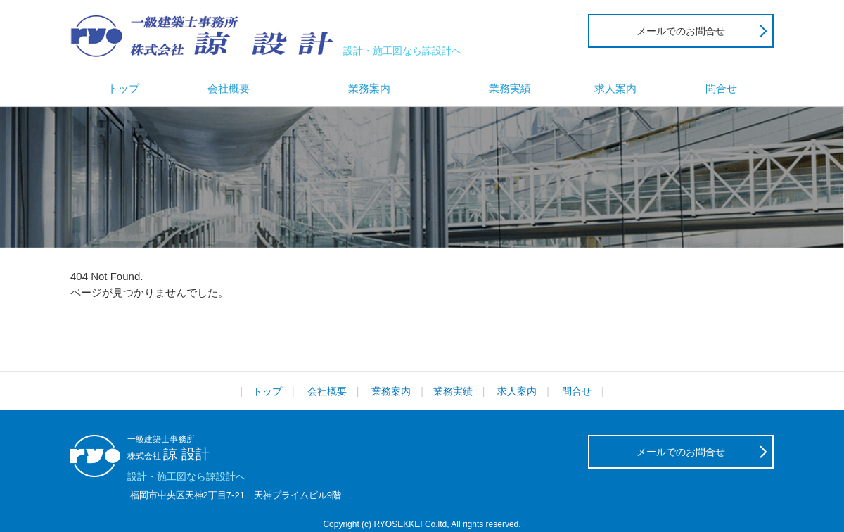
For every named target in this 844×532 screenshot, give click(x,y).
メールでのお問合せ (681, 31)
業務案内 (369, 88)
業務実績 (510, 88)
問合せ (721, 88)
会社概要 (228, 88)
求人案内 (615, 88)
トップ (123, 88)
